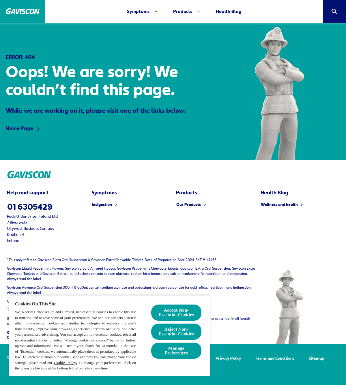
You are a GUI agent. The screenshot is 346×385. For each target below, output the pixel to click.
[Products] (182, 11)
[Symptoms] (138, 11)
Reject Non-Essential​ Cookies (176, 331)
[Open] (334, 11)
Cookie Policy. (65, 362)
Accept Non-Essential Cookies (176, 312)
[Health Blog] (228, 11)
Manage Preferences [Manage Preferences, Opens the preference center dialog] (176, 350)
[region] (109, 335)
